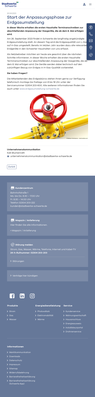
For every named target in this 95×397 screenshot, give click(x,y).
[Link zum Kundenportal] (84, 4)
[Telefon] (91, 34)
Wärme (40, 319)
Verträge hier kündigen (25, 276)
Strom (12, 311)
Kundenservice (73, 311)
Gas (11, 315)
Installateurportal (74, 328)
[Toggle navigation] (90, 4)
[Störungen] (91, 55)
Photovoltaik (43, 311)
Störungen (18, 261)
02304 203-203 (39, 253)
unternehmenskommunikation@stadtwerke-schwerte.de (39, 156)
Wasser (12, 319)
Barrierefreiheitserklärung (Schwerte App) (20, 382)
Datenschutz (15, 360)
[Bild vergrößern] (47, 116)
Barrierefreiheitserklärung (20, 377)
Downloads (14, 356)
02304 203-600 (33, 85)
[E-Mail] (91, 41)
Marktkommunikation (20, 352)
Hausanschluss (73, 319)
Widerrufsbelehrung (19, 373)
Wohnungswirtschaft (76, 315)
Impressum (14, 365)
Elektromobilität (45, 315)
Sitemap (13, 369)
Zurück (11, 167)
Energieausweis (73, 324)
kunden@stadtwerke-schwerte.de (28, 206)
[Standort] (91, 47)
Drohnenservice (73, 332)
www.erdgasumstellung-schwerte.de (39, 89)
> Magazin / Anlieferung (23, 231)
